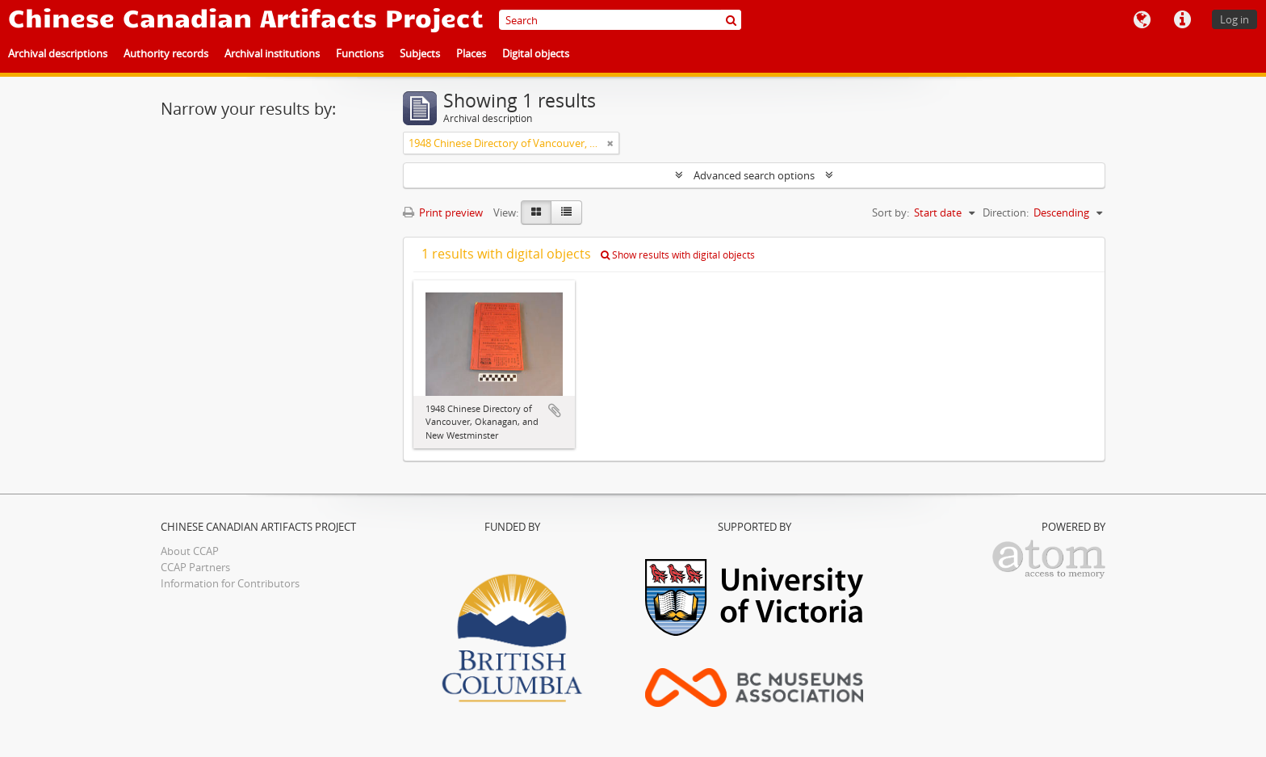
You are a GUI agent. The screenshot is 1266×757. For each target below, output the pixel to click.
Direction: (1006, 212)
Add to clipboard (555, 410)
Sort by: (890, 212)
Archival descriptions (57, 53)
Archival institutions (272, 53)
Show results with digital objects (678, 255)
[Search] (620, 20)
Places (471, 53)
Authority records (166, 53)
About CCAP (190, 551)
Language (1141, 20)
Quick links (1182, 20)
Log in (1234, 19)
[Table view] (566, 212)
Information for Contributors (230, 583)
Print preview (443, 212)
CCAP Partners (195, 567)
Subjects (420, 53)
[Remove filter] (610, 143)
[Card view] (536, 212)
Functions (360, 53)
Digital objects (535, 53)
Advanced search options (754, 175)
